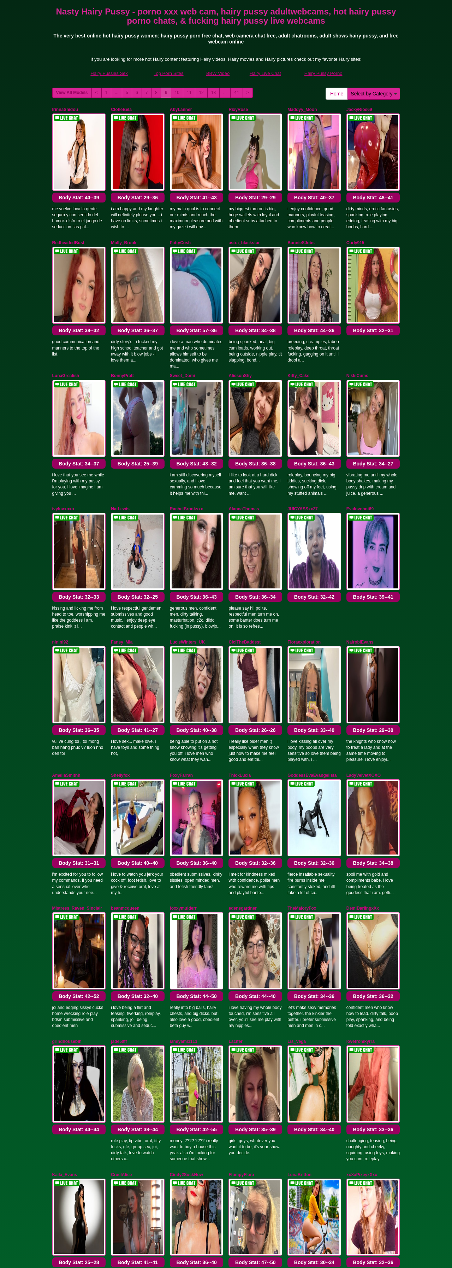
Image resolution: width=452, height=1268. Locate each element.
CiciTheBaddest (244, 495)
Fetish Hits (228, 1257)
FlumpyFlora (241, 881)
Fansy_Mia (121, 495)
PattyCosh (180, 206)
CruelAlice (121, 881)
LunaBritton (299, 881)
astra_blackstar (244, 206)
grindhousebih (67, 785)
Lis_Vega (296, 785)
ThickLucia (239, 592)
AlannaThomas (243, 399)
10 (177, 92)
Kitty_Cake (298, 302)
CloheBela (121, 109)
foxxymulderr (183, 688)
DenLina (178, 978)
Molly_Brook (123, 206)
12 (201, 92)
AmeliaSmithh (66, 592)
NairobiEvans (360, 495)
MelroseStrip (241, 978)
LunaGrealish (65, 302)
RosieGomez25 (361, 978)
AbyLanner (181, 109)
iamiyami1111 (183, 785)
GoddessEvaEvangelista (312, 592)
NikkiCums (357, 302)
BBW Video (218, 73)
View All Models (72, 92)
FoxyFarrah (181, 592)
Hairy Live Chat (265, 73)
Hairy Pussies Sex (108, 73)
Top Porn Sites (169, 73)
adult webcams (336, 1207)
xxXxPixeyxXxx (361, 881)
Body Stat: (79, 161)
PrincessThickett (128, 978)
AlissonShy (239, 302)
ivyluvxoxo (63, 399)
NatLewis (120, 399)
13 (213, 92)
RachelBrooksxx (186, 399)
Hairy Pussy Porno (323, 73)
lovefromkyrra (360, 785)
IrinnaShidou (65, 109)
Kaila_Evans (64, 881)
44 (236, 92)
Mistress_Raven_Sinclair (77, 688)
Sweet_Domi (182, 302)
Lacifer (235, 785)
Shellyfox (120, 592)
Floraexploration (304, 495)
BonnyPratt (122, 302)
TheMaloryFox (301, 688)
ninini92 (60, 495)
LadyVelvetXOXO (363, 592)
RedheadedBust (68, 206)
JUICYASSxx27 (302, 399)
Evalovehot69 (360, 399)
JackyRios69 (359, 109)
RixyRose (238, 109)
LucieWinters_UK (187, 495)
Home (336, 93)
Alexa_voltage (301, 978)
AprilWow (62, 1074)
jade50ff (119, 785)
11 (189, 92)
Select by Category (374, 93)
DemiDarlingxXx (362, 688)
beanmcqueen (125, 688)
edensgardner (242, 688)
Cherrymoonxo (67, 978)
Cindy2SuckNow (186, 881)
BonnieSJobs (301, 206)
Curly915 (355, 206)
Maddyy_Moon (302, 109)
